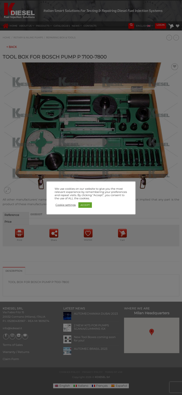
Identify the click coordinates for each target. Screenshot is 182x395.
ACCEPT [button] (85, 205)
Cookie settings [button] (65, 205)
